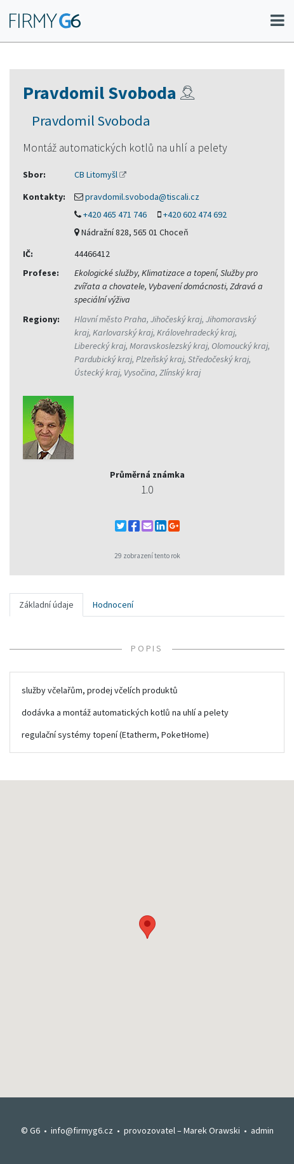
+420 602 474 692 (195, 214)
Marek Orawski (212, 1130)
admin (262, 1130)
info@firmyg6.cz (82, 1130)
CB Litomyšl (95, 174)
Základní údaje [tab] (46, 604)
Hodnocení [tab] (113, 604)
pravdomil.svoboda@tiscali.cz (142, 196)
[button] (147, 927)
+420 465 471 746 (115, 214)
